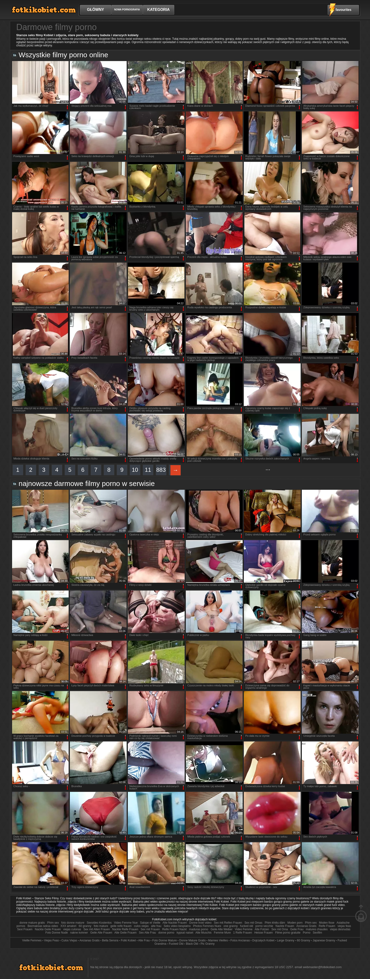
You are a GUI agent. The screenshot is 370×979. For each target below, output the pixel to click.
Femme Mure (222, 932)
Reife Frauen (327, 926)
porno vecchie (264, 926)
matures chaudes (317, 929)
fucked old (246, 926)
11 (148, 470)
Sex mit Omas (253, 922)
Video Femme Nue (126, 922)
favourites (344, 10)
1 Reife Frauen (242, 932)
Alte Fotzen (262, 929)
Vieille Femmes (32, 940)
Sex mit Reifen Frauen (228, 922)
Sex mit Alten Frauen (96, 929)
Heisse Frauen (263, 932)
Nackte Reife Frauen (125, 929)
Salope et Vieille (150, 922)
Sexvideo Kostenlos (99, 922)
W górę (361, 913)
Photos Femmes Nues (207, 926)
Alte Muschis (204, 932)
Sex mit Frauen (150, 929)
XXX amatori (68, 926)
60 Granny (303, 940)
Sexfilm (318, 932)
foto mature (101, 926)
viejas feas (344, 926)
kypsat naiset (185, 932)
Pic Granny (207, 943)
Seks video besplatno (177, 926)
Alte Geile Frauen (125, 932)
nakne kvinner (79, 932)
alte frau (156, 926)
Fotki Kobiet (128, 940)
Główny (95, 10)
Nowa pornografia (127, 9)
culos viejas (141, 926)
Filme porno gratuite (288, 932)
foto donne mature (72, 922)
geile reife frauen (121, 926)
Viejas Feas (51, 940)
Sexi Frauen (24, 929)
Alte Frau (144, 940)
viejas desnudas (340, 929)
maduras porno (198, 929)
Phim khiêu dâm (275, 922)
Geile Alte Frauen (101, 932)
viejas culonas (72, 929)
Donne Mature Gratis (192, 940)
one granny (230, 926)
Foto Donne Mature (164, 940)
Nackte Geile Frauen (48, 929)
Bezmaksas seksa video (42, 926)
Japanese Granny (324, 940)
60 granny (85, 926)
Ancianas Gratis (306, 926)
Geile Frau (296, 929)
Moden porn (295, 922)
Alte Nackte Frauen (175, 922)
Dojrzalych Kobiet (263, 940)
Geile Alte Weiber (221, 929)
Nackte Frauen (285, 926)
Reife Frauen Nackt (174, 929)
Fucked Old (176, 943)
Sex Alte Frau (147, 932)
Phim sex (53, 922)
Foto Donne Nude (56, 932)
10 (135, 470)
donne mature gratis (32, 922)
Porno (306, 932)
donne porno (166, 932)
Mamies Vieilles (218, 940)
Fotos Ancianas (240, 940)
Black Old (192, 943)
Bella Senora (110, 940)
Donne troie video (200, 922)
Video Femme (243, 929)
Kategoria (158, 10)
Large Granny (285, 940)
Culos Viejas (69, 940)
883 (161, 470)
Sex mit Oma (280, 929)
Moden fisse (326, 922)
